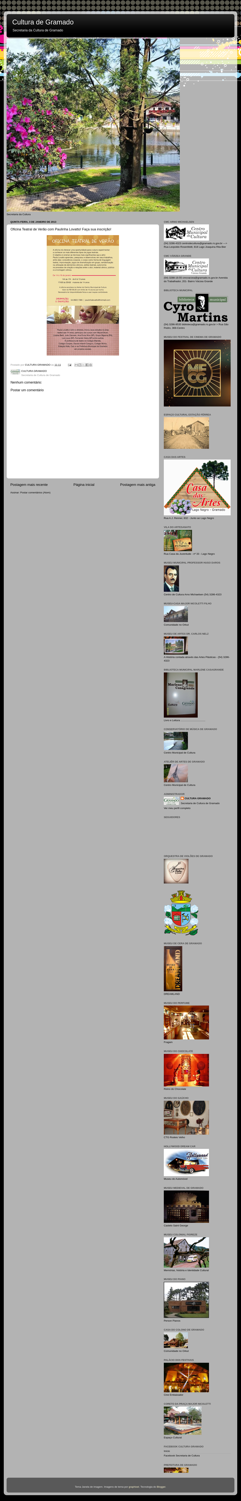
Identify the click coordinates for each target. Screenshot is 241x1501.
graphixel (134, 1486)
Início (167, 1451)
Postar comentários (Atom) (35, 492)
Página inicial (83, 485)
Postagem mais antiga (137, 485)
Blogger (161, 1486)
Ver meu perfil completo (177, 808)
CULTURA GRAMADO (198, 798)
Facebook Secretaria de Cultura (182, 1455)
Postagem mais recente (29, 485)
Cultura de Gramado (43, 22)
